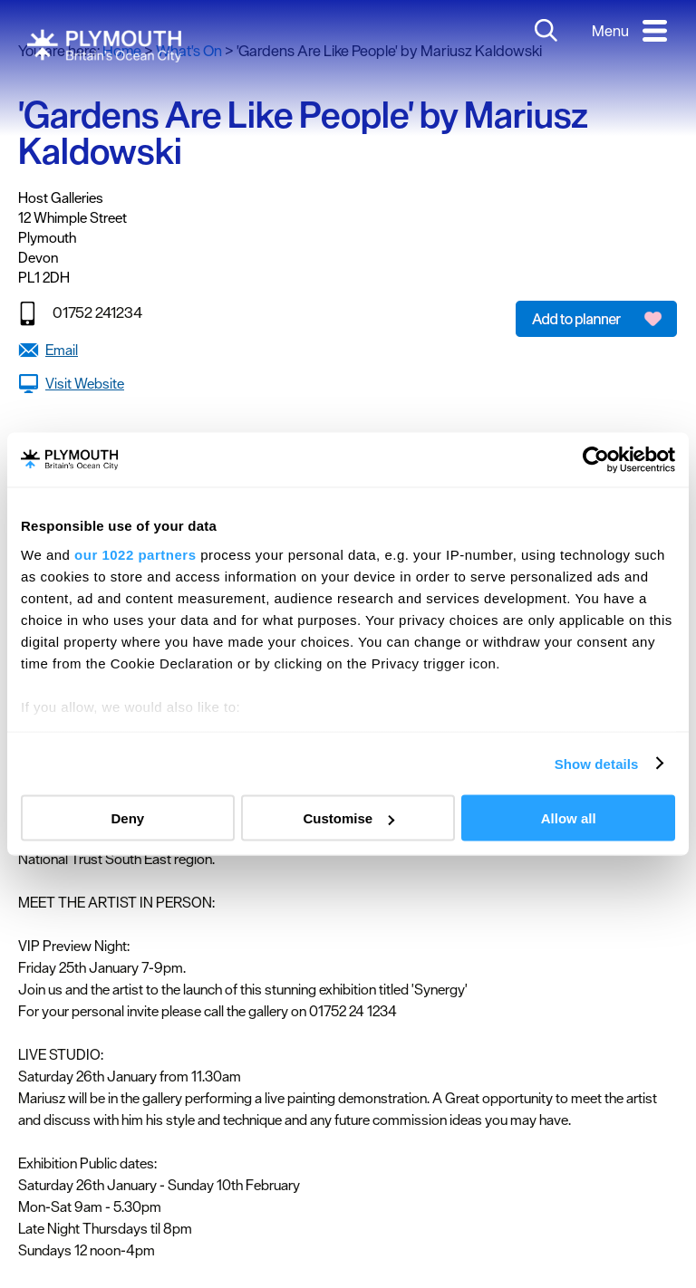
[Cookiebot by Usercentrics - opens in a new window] (596, 460)
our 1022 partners (135, 554)
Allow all (568, 818)
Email (61, 350)
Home (121, 51)
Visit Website (84, 383)
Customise (348, 818)
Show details (597, 763)
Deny (127, 818)
